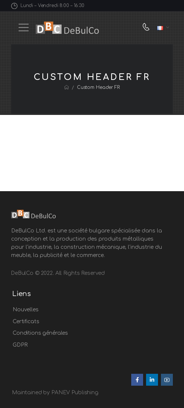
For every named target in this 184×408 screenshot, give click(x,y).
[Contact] (148, 27)
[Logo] (67, 28)
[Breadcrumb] (66, 87)
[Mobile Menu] (24, 27)
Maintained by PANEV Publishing (55, 392)
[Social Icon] (137, 380)
